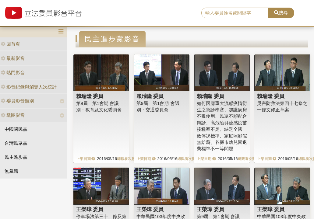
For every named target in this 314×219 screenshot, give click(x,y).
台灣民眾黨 (16, 143)
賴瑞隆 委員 (90, 96)
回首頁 (10, 44)
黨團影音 (13, 115)
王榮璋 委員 (90, 209)
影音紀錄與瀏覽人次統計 (29, 86)
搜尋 (281, 12)
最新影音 (13, 58)
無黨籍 (11, 171)
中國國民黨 (16, 129)
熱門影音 (13, 72)
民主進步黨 (16, 157)
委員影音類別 (17, 100)
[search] (234, 13)
